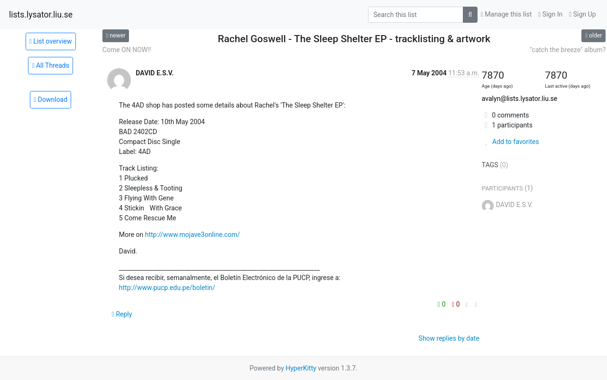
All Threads (50, 65)
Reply (122, 314)
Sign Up (582, 14)
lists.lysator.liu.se (41, 14)
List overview (50, 41)
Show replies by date (449, 338)
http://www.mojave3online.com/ (192, 234)
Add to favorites (510, 141)
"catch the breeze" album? (568, 50)
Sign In (550, 14)
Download (50, 99)
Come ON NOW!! (126, 50)
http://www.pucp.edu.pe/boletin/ (167, 287)
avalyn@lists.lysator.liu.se (519, 98)
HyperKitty (300, 368)
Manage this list (506, 14)
